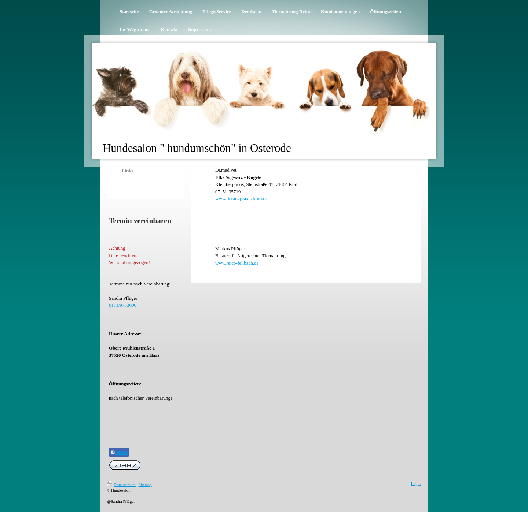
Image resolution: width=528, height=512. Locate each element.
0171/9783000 (122, 305)
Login (416, 483)
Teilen (119, 452)
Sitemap (145, 484)
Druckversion (121, 484)
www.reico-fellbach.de (236, 263)
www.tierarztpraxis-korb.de (241, 198)
